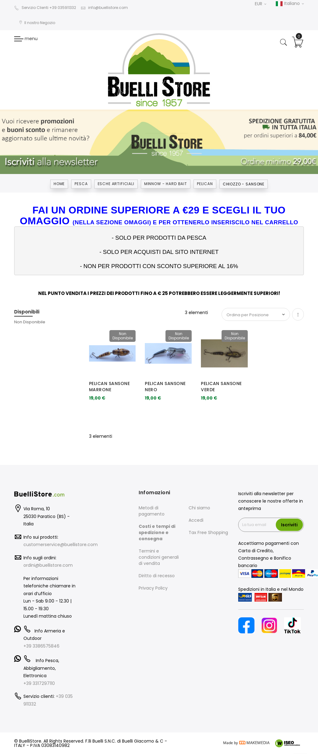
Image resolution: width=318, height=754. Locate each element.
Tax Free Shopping (208, 532)
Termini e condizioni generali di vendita (159, 557)
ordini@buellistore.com (48, 565)
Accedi (196, 520)
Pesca (81, 183)
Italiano (289, 3)
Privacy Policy (153, 588)
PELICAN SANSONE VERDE (221, 386)
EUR (260, 3)
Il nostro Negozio (37, 22)
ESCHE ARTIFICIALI (116, 183)
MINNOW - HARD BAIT (165, 183)
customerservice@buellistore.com (60, 544)
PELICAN (205, 183)
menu (26, 38)
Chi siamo (199, 508)
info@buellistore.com (104, 7)
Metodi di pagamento (152, 511)
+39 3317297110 (39, 683)
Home (59, 183)
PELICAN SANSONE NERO (165, 386)
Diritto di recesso (157, 576)
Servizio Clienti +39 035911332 (45, 7)
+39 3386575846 (41, 646)
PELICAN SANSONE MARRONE (109, 386)
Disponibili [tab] (26, 312)
